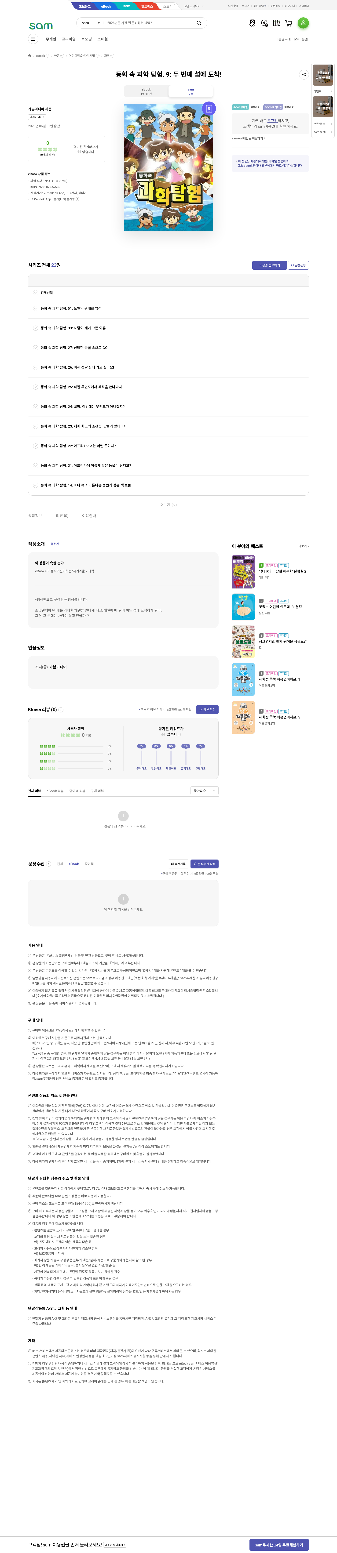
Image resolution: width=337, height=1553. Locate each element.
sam (127, 6)
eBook (106, 6)
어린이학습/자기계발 (82, 56)
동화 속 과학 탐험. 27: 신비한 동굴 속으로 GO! (74, 348)
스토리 (167, 6)
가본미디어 (36, 109)
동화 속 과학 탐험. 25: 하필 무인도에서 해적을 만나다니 (81, 387)
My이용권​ (301, 39)
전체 (60, 864)
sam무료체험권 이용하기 (247, 138)
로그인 (245, 6)
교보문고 (85, 6)
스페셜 (102, 39)
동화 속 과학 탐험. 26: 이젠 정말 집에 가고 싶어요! (77, 367)
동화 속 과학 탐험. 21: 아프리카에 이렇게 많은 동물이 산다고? (86, 466)
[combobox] (89, 23)
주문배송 (275, 6)
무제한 (51, 39)
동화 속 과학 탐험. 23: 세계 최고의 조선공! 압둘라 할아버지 (84, 426)
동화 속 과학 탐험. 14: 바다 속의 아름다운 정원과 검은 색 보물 (86, 485)
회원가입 (233, 6)
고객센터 (304, 6)
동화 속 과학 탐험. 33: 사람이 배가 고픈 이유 (73, 328)
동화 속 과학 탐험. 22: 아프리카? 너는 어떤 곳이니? (78, 446)
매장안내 (290, 6)
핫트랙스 (147, 6)
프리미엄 (69, 39)
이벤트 (317, 91)
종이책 (89, 864)
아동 (57, 56)
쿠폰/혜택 (319, 124)
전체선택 (47, 293)
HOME (29, 56)
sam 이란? (320, 132)
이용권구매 (282, 39)
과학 (107, 56)
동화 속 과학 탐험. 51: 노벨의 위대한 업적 (71, 308)
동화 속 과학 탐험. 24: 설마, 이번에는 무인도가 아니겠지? (83, 407)
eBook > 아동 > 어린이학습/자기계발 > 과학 (64, 571)
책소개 (54, 544)
